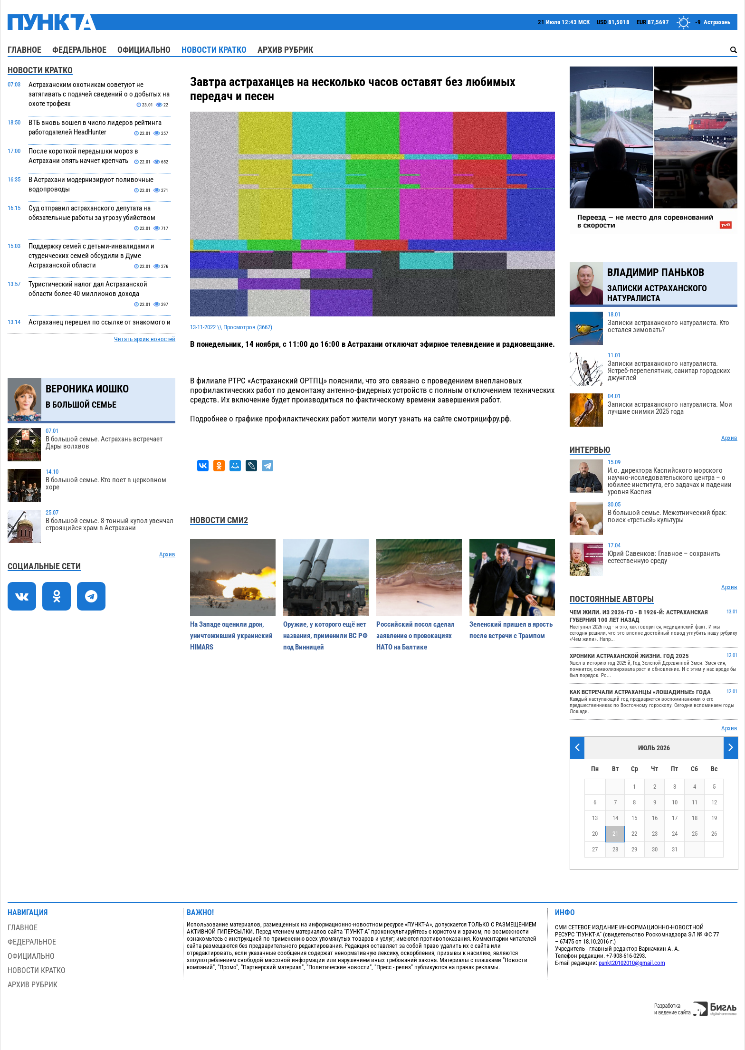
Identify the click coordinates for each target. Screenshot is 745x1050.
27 (595, 849)
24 (675, 833)
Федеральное (79, 50)
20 (595, 833)
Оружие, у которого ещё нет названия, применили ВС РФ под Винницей (325, 635)
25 (694, 833)
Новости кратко (214, 50)
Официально (144, 50)
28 (615, 849)
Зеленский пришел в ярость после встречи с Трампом (511, 630)
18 (694, 817)
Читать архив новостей (144, 339)
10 (675, 802)
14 (615, 817)
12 (714, 802)
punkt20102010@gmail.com (632, 962)
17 (675, 817)
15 (634, 817)
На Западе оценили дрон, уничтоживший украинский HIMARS (231, 635)
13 (595, 817)
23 (655, 833)
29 (634, 849)
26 (714, 833)
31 (675, 849)
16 (655, 817)
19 (714, 817)
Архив (167, 554)
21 (615, 833)
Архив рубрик (285, 50)
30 (655, 849)
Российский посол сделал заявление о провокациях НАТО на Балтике (415, 635)
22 (634, 833)
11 (694, 802)
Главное (24, 50)
